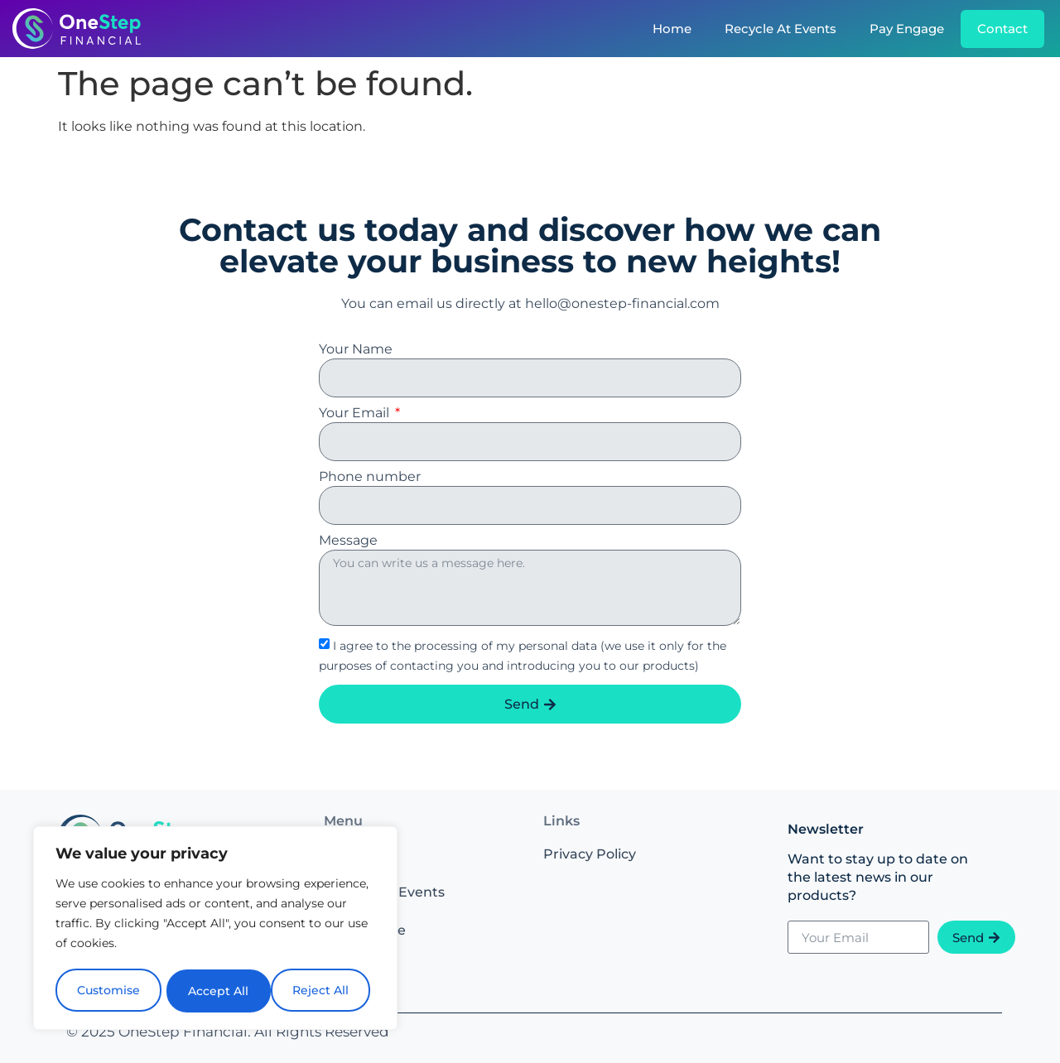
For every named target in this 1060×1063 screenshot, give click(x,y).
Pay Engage (907, 28)
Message (348, 541)
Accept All (324, 991)
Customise (108, 991)
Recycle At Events (780, 28)
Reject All (217, 991)
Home (672, 28)
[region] (215, 930)
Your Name (356, 350)
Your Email (356, 413)
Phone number (370, 477)
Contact (1002, 28)
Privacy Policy (589, 854)
